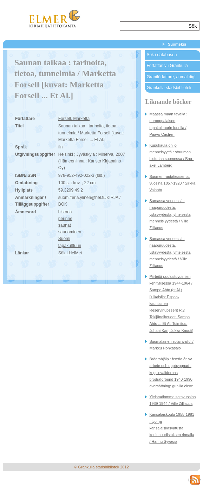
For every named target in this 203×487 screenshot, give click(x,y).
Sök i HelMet (70, 253)
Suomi (64, 238)
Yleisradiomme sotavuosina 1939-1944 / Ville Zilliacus (172, 400)
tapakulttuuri (69, 245)
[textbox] (153, 26)
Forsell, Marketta (74, 118)
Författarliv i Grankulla (167, 65)
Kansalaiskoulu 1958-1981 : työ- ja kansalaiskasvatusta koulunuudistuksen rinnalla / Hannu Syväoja (171, 427)
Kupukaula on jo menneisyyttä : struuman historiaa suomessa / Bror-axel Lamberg (171, 155)
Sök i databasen (161, 54)
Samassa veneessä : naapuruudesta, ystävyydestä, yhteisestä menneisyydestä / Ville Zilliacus (169, 252)
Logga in (194, 480)
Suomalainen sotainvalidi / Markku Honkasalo (171, 344)
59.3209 (65, 190)
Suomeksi (177, 44)
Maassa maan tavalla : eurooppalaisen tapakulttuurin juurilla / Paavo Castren (168, 124)
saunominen (69, 231)
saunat (64, 225)
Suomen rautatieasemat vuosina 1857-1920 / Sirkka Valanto (172, 183)
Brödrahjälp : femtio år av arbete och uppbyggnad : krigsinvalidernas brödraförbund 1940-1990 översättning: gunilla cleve (171, 372)
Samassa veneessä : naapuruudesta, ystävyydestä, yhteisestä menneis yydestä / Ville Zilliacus (169, 214)
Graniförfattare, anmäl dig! (170, 76)
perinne (65, 218)
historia (65, 211)
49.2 (79, 190)
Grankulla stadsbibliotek (168, 87)
